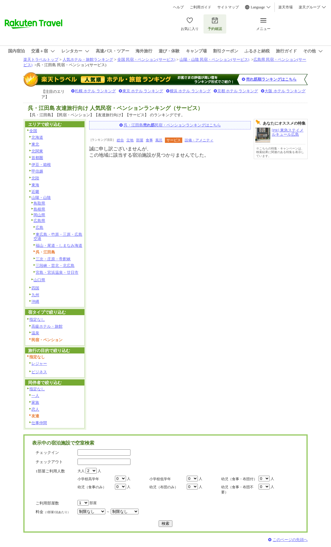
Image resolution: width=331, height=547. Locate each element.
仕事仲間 (39, 423)
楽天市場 (285, 7)
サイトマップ (228, 7)
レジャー (39, 363)
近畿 (35, 191)
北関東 (37, 151)
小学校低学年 (160, 479)
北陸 (35, 178)
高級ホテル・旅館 (47, 326)
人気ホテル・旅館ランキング (88, 59)
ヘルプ (178, 7)
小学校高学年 (88, 479)
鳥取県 (39, 203)
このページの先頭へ (290, 539)
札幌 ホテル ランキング (95, 91)
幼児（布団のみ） (163, 487)
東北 (35, 144)
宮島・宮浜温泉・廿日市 (57, 272)
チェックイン (47, 452)
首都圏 (37, 157)
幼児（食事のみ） (92, 487)
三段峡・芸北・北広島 (55, 265)
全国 (33, 131)
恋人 (35, 409)
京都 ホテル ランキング (237, 91)
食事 (149, 140)
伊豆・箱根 (41, 164)
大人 (81, 471)
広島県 (39, 220)
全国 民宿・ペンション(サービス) (146, 59)
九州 (35, 295)
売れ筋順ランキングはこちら (271, 79)
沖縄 (35, 301)
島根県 (39, 209)
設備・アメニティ (199, 140)
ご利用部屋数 (47, 503)
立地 (129, 140)
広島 (39, 227)
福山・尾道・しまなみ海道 (59, 245)
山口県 (39, 280)
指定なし (37, 319)
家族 (35, 402)
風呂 (159, 140)
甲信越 (37, 171)
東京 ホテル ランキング (142, 91)
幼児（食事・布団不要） (237, 489)
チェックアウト (49, 462)
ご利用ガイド (200, 7)
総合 (120, 140)
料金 (53, 512)
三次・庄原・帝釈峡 (53, 259)
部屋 (139, 140)
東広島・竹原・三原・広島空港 (58, 236)
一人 (35, 395)
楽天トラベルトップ (40, 59)
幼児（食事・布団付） (239, 479)
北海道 (37, 137)
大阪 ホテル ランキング (285, 91)
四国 (35, 288)
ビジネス (39, 372)
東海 (35, 185)
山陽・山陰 (41, 197)
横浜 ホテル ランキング (190, 91)
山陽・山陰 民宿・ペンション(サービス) (214, 59)
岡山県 (39, 215)
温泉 (35, 333)
